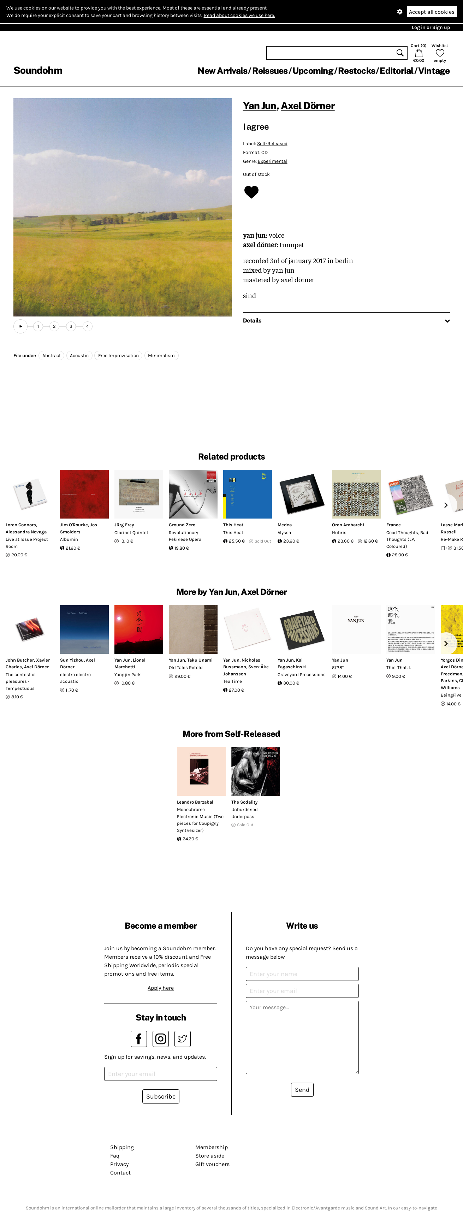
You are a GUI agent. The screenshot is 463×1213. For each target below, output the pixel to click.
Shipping (122, 1147)
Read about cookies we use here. (239, 15)
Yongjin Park (127, 674)
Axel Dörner (308, 105)
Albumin (69, 539)
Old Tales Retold (186, 667)
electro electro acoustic (75, 678)
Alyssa (284, 532)
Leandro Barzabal (195, 802)
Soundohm (37, 70)
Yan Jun (260, 105)
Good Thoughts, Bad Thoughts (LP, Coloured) (407, 539)
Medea (285, 524)
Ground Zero (182, 524)
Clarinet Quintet (131, 532)
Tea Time (232, 681)
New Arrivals (222, 70)
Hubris (339, 532)
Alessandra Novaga (26, 531)
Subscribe (161, 1096)
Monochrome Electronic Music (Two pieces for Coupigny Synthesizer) (200, 820)
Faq (114, 1155)
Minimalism (161, 355)
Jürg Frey (124, 524)
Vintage (434, 70)
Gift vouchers (212, 1164)
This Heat (233, 524)
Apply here (161, 987)
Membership (211, 1147)
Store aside (209, 1155)
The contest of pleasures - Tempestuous (21, 681)
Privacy (119, 1164)
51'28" (338, 667)
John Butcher (20, 660)
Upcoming (312, 70)
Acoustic (79, 355)
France (393, 524)
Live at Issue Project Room (27, 543)
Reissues (270, 70)
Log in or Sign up (431, 27)
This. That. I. (398, 667)
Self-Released (272, 144)
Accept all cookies (432, 11)
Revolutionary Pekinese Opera (185, 536)
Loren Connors (21, 524)
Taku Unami (200, 660)
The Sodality (244, 802)
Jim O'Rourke (74, 524)
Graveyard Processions (302, 674)
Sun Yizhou (72, 660)
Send (302, 1090)
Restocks (356, 70)
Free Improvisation (118, 355)
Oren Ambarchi (348, 524)
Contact (120, 1172)
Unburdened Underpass (244, 813)
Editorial (396, 70)
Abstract (51, 355)
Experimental (272, 161)
